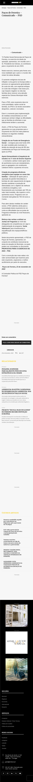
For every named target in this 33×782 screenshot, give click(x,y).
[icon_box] (13, 726)
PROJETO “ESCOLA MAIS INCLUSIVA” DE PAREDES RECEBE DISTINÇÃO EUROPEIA (16, 382)
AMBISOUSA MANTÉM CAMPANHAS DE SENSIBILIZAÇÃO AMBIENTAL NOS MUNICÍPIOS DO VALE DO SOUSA (16, 362)
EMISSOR (10, 320)
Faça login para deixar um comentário (16, 312)
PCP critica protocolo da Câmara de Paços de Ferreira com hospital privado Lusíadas (13, 502)
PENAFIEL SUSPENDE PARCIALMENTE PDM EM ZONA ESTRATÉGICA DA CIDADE (14, 341)
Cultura (3, 377)
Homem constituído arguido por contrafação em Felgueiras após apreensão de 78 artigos (13, 492)
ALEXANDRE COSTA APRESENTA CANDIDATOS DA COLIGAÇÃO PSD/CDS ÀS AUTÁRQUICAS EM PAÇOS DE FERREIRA (13, 535)
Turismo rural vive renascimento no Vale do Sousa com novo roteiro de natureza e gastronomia (12, 512)
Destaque (4, 7)
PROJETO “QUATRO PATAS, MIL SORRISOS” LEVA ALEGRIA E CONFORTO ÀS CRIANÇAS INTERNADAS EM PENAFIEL (12, 523)
